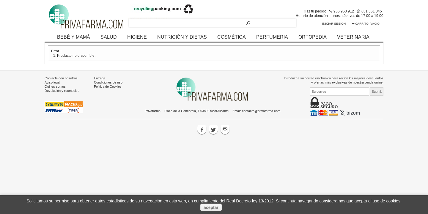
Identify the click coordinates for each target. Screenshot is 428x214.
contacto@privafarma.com (261, 111)
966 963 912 (343, 11)
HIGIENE (137, 36)
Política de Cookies (108, 86)
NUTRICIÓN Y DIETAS (182, 36)
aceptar (211, 207)
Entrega (99, 78)
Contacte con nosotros (61, 78)
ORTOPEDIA (312, 36)
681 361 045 (371, 11)
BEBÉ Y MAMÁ (73, 36)
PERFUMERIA (272, 36)
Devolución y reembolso (62, 91)
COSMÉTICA (231, 36)
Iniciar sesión (334, 24)
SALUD (108, 36)
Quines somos (55, 86)
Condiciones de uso (108, 82)
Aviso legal (52, 82)
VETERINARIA (353, 36)
